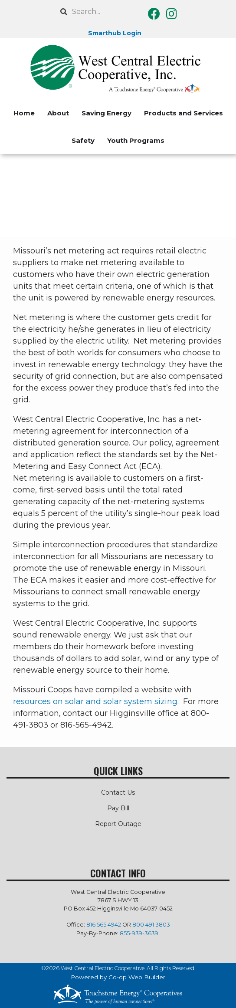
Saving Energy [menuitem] (106, 113)
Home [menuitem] (24, 113)
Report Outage (118, 824)
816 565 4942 (103, 924)
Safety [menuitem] (83, 140)
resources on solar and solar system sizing (95, 701)
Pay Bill (118, 808)
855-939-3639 (139, 933)
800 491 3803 (151, 924)
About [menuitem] (58, 113)
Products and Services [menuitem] (183, 113)
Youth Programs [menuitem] (135, 140)
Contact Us (118, 792)
